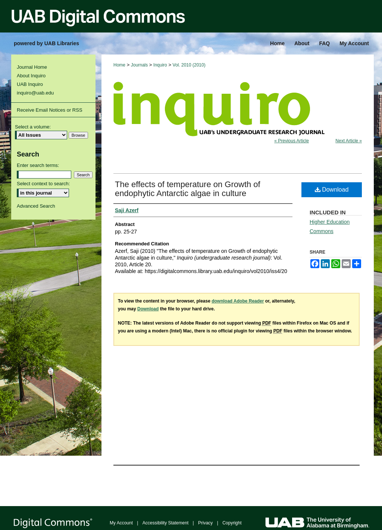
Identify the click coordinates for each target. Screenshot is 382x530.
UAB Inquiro (30, 84)
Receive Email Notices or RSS (49, 110)
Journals (139, 65)
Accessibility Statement (165, 523)
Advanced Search (36, 206)
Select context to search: (43, 183)
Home (119, 65)
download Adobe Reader (238, 301)
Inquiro (160, 65)
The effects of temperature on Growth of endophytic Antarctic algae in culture (187, 189)
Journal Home (32, 67)
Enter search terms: (38, 165)
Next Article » (348, 140)
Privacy (205, 523)
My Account (121, 523)
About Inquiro (31, 75)
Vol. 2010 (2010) (189, 65)
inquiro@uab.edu (35, 93)
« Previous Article (291, 140)
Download (332, 189)
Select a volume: (33, 127)
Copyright (231, 523)
